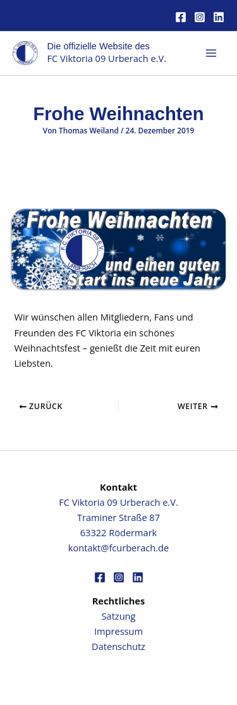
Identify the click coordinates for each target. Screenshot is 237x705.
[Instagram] (199, 17)
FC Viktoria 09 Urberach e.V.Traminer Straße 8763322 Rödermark (118, 517)
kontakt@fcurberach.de (118, 547)
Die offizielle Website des (98, 46)
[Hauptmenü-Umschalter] (211, 53)
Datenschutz (118, 646)
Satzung (119, 616)
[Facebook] (180, 17)
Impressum (118, 631)
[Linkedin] (218, 17)
